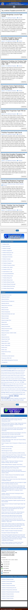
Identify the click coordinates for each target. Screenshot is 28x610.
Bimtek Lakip (4, 349)
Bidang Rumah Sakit (6, 339)
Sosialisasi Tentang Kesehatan (8, 593)
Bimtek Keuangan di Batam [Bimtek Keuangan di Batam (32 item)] (8, 375)
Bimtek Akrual (4, 347)
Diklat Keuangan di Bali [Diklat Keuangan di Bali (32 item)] (17, 385)
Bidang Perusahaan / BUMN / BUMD (9, 332)
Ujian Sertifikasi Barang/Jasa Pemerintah (10, 360)
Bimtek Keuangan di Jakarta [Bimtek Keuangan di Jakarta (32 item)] (18, 375)
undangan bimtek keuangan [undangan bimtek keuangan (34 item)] (18, 400)
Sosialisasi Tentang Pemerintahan (8, 585)
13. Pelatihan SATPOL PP (7, 269)
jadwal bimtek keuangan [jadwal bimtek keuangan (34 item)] (17, 394)
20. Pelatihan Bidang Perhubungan (8, 284)
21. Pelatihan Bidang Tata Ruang (8, 286)
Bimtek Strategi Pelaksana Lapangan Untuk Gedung (12, 464)
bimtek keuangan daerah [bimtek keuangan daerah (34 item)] (9, 370)
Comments (20, 17)
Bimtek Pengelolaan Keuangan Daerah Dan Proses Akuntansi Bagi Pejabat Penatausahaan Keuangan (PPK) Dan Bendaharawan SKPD (14, 420)
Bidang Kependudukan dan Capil (8, 313)
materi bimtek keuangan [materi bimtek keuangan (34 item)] (6, 400)
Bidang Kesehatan (5, 316)
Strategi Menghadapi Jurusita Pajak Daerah (11, 15)
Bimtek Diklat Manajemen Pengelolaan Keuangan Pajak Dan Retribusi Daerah (12, 181)
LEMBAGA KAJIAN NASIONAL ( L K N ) (10, 1)
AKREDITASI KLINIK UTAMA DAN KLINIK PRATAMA (12, 528)
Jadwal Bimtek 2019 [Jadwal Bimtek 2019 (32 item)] (19, 392)
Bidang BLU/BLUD (5, 303)
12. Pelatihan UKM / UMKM (7, 267)
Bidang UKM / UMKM (6, 343)
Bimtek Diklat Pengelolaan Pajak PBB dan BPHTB (13, 111)
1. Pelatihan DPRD (5, 244)
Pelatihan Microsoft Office (7, 448)
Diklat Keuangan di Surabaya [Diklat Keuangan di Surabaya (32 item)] (9, 390)
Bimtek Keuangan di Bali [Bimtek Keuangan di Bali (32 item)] (13, 373)
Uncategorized (4, 362)
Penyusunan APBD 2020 (6, 358)
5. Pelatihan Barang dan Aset (7, 252)
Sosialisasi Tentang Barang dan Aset (9, 587)
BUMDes (3, 353)
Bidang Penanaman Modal (7, 328)
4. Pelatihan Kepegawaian (7, 250)
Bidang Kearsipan (5, 309)
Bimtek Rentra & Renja (6, 351)
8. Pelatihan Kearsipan (6, 258)
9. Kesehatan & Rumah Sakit (7, 261)
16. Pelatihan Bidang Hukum (7, 275)
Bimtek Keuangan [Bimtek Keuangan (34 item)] (12, 368)
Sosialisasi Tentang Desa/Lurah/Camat (9, 589)
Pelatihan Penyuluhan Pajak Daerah (11, 132)
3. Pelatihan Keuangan (6, 248)
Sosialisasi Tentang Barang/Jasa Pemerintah (10, 591)
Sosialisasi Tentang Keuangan (8, 579)
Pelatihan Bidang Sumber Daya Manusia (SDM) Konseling (13, 452)
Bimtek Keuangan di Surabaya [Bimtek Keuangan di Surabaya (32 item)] (10, 378)
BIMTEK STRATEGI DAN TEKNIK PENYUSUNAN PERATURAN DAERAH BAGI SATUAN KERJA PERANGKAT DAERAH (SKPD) (14, 471)
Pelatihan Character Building (7, 446)
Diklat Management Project (7, 450)
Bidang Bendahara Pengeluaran (8, 301)
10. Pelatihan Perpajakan (7, 263)
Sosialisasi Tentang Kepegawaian (8, 581)
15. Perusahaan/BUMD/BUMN (8, 273)
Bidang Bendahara (5, 299)
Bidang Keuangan (12, 183)
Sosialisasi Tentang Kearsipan (7, 598)
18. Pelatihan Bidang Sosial (7, 280)
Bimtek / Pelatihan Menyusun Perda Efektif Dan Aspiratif (13, 474)
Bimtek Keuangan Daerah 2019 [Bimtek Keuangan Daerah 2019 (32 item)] (6, 372)
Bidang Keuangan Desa (6, 320)
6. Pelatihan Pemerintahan (7, 254)
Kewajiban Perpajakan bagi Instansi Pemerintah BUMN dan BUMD (11, 38)
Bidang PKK (4, 334)
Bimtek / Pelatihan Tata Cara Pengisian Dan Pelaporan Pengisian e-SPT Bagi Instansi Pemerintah (12, 206)
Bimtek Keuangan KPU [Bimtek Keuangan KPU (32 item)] (18, 378)
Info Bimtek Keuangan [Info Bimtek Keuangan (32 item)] (18, 390)
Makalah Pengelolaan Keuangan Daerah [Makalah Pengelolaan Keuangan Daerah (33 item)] (18, 398)
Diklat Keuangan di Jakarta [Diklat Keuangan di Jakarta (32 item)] (22, 387)
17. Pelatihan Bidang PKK (7, 277)
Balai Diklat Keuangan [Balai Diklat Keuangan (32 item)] (5, 368)
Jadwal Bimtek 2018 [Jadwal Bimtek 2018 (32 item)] (12, 392)
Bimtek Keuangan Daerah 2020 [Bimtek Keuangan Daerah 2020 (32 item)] (17, 372)
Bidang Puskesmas (5, 337)
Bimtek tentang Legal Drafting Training (9, 477)
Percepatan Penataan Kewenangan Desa (10, 532)
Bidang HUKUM (5, 307)
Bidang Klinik (4, 322)
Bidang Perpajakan (12, 17)
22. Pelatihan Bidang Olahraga (8, 288)
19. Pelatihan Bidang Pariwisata (8, 282)
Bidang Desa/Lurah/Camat (7, 305)
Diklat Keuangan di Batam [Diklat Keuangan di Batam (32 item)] (13, 387)
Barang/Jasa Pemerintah (6, 294)
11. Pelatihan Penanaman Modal (8, 265)
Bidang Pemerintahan (6, 326)
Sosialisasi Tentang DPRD (7, 583)
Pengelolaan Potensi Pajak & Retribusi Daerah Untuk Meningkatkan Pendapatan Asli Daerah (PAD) (13, 87)
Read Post (24, 33)
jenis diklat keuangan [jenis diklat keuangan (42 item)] (10, 397)
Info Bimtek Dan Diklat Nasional (8, 355)
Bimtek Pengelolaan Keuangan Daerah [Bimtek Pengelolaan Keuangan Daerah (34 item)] (17, 380)
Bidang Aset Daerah (6, 297)
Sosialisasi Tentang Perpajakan (8, 596)
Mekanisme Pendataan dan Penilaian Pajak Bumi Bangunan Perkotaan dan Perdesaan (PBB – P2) (13, 62)
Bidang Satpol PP (5, 341)
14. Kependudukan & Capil (7, 271)
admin (4, 17)
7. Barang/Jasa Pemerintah (7, 256)
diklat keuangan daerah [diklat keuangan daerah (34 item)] (8, 385)
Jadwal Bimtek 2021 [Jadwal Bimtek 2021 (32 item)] (9, 394)
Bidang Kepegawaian (6, 311)
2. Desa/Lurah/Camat (6, 246)
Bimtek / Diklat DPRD (6, 345)
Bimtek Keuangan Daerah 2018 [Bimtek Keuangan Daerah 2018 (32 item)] (20, 370)
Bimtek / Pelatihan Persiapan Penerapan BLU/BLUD (12, 530)
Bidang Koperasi (5, 324)
